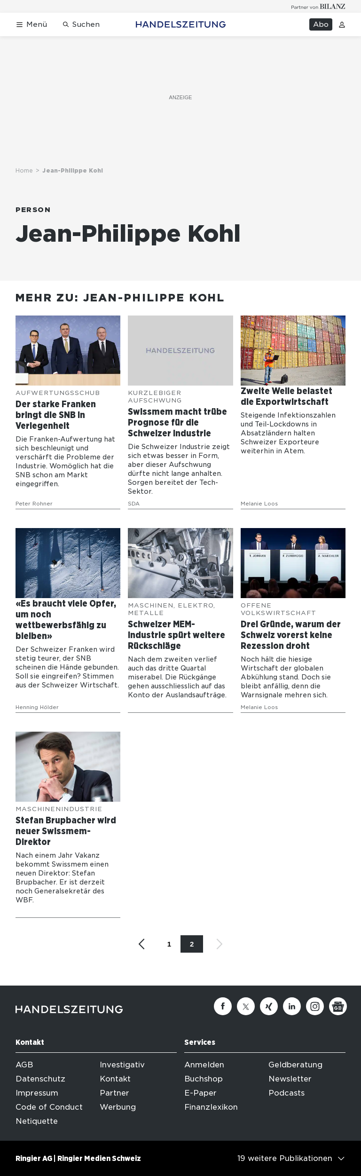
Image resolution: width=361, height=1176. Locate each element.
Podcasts (286, 1093)
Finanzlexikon (211, 1107)
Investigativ (122, 1064)
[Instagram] (315, 1006)
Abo (321, 24)
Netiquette (37, 1121)
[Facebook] (223, 1006)
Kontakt (115, 1078)
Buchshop (203, 1078)
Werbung (118, 1107)
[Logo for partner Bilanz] (318, 6)
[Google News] (338, 1006)
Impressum (37, 1093)
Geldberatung (295, 1064)
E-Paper (200, 1093)
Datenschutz (40, 1078)
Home (24, 170)
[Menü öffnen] (31, 24)
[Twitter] (246, 1006)
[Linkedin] (292, 1006)
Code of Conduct (49, 1107)
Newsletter (290, 1078)
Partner (114, 1093)
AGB (24, 1064)
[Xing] (269, 1006)
